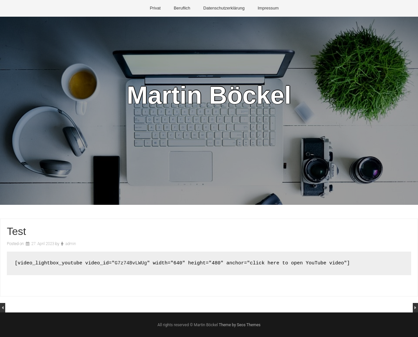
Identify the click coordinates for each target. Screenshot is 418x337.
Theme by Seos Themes (240, 325)
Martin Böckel (209, 95)
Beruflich (182, 8)
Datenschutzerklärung (224, 8)
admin (70, 243)
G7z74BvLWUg (131, 263)
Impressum (268, 8)
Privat (155, 8)
